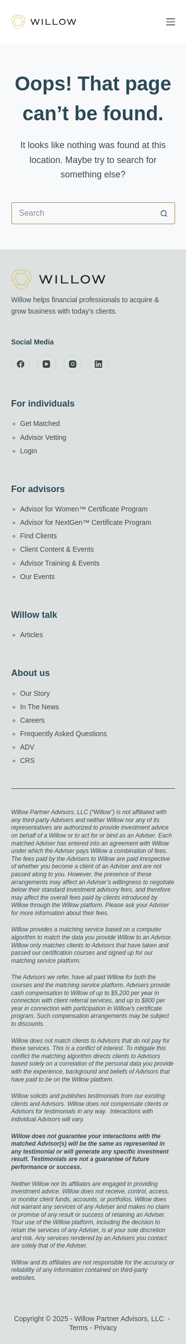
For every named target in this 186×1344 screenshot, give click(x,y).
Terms (78, 1328)
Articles (31, 635)
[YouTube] (46, 364)
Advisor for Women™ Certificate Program (84, 509)
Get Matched (40, 423)
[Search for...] (82, 213)
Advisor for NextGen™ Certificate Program (86, 522)
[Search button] (164, 213)
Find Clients (38, 536)
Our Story (35, 693)
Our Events (37, 577)
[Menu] (170, 21)
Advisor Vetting (43, 437)
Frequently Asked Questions (63, 734)
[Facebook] (20, 364)
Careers (32, 720)
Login (28, 451)
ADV (27, 747)
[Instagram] (72, 364)
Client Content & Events (57, 549)
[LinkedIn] (98, 364)
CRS (27, 760)
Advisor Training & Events (60, 563)
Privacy (105, 1328)
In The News (39, 707)
